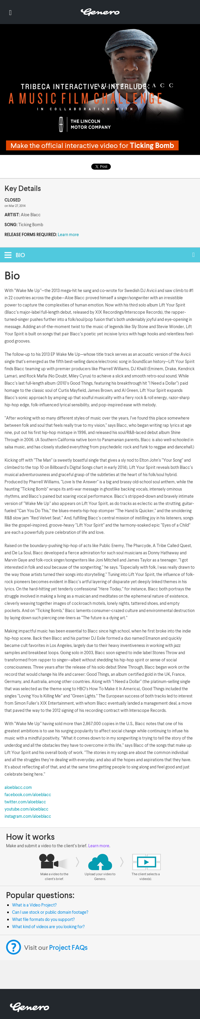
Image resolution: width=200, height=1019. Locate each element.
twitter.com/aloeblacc (25, 801)
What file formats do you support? (43, 919)
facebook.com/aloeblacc (28, 794)
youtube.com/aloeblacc (26, 808)
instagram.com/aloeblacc (28, 816)
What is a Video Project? (34, 904)
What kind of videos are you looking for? (48, 926)
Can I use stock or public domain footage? (50, 912)
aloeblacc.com (18, 787)
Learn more (68, 234)
